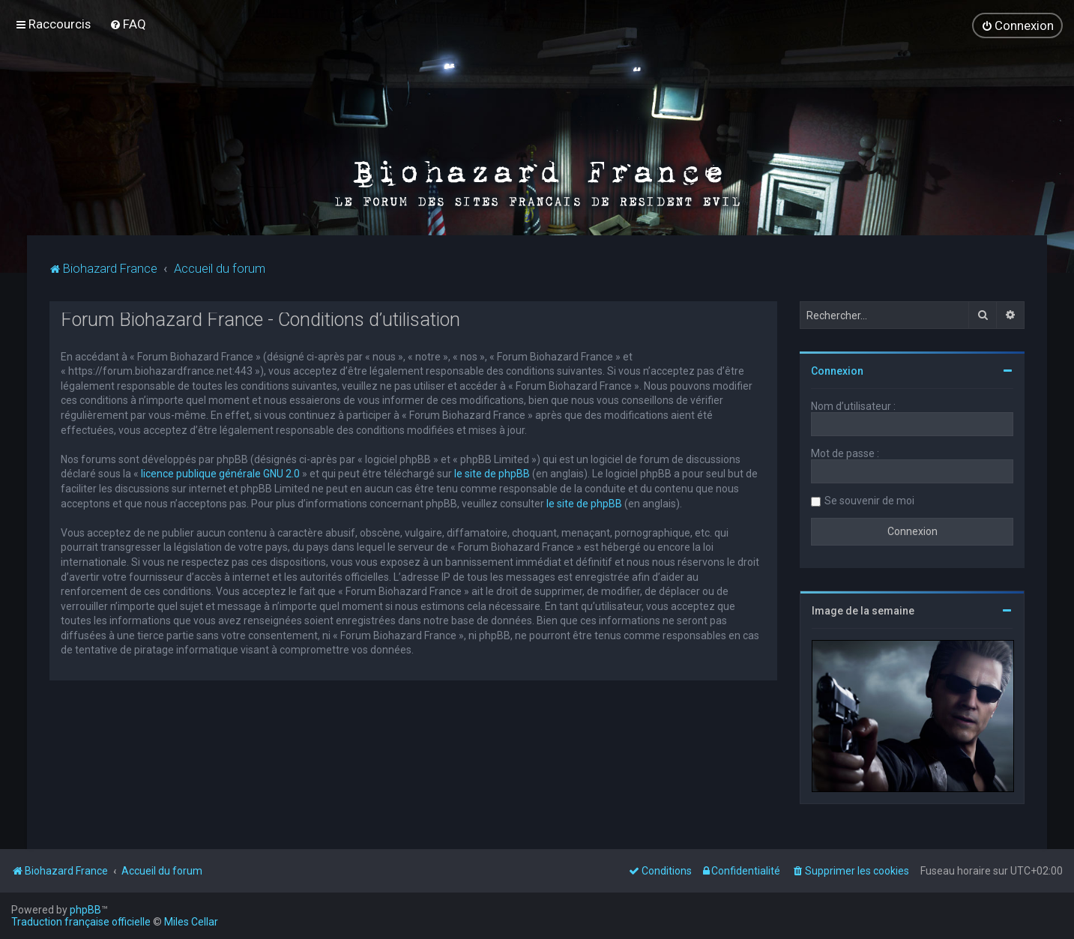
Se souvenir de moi (869, 500)
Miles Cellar (191, 922)
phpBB (85, 910)
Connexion (837, 370)
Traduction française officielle (81, 922)
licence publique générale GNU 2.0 (220, 473)
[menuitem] (128, 24)
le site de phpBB (492, 473)
